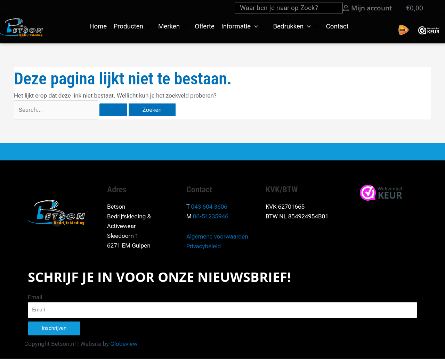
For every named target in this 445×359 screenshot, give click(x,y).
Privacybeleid (203, 246)
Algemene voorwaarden (217, 236)
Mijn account (371, 7)
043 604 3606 (209, 206)
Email (35, 297)
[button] (132, 26)
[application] (254, 26)
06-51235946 (210, 216)
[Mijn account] (346, 8)
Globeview (123, 343)
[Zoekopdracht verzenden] (113, 109)
